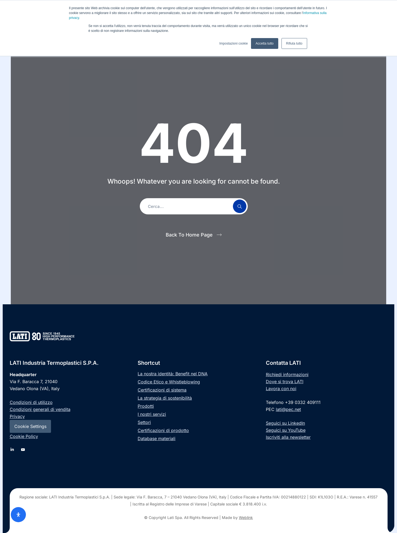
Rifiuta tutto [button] (294, 43)
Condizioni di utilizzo (31, 402)
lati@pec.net (288, 409)
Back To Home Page (189, 235)
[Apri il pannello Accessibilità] (18, 514)
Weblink (246, 517)
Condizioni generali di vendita (40, 409)
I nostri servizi (152, 414)
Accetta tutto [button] (265, 43)
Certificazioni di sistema (162, 390)
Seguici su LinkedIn (285, 423)
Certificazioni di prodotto (163, 430)
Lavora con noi (281, 388)
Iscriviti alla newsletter (288, 437)
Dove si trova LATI (284, 381)
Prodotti (146, 406)
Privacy (17, 416)
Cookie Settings (30, 426)
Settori (144, 422)
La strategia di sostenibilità (165, 398)
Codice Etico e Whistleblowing (169, 381)
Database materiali (156, 438)
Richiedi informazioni (287, 374)
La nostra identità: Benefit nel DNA (173, 373)
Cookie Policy (24, 436)
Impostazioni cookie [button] (233, 43)
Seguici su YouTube (286, 430)
